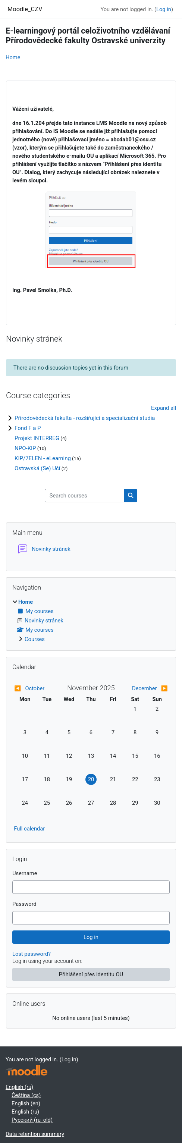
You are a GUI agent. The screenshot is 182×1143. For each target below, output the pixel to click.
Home (13, 57)
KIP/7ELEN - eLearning (43, 458)
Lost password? (31, 954)
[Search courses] (84, 495)
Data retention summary (35, 1134)
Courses (35, 639)
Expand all (163, 408)
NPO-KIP (25, 448)
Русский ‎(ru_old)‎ (32, 1120)
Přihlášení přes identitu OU (91, 974)
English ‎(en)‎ (26, 1103)
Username (24, 873)
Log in (163, 9)
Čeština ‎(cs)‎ (26, 1095)
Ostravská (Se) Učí (37, 468)
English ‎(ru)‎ (19, 1087)
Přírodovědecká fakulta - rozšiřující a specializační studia (85, 418)
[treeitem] (91, 620)
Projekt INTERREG (37, 438)
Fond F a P (28, 428)
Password (24, 904)
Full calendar (29, 828)
